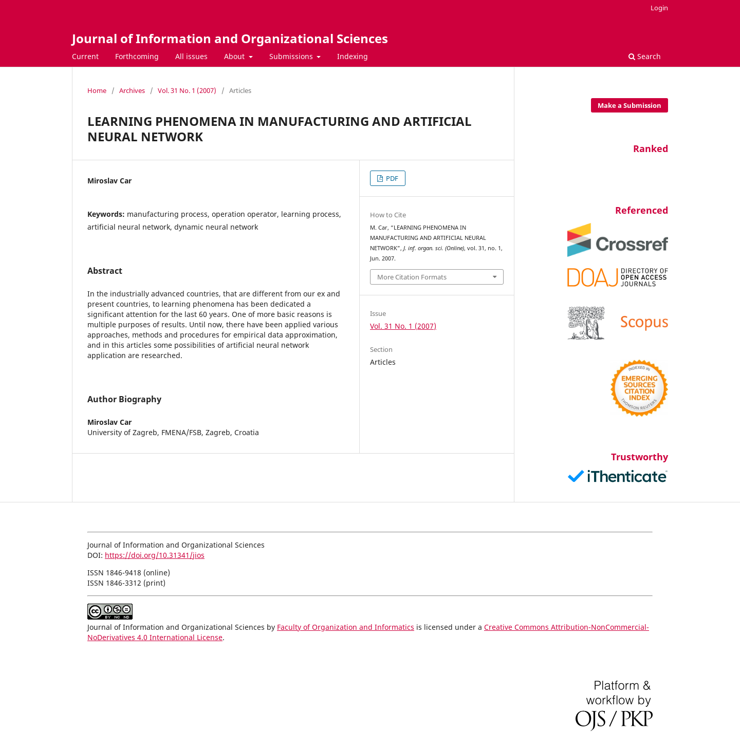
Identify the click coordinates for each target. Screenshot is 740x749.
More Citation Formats (412, 277)
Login (659, 7)
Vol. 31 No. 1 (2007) (187, 90)
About (235, 56)
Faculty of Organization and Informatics (345, 627)
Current (85, 56)
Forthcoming (137, 56)
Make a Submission (629, 105)
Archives (132, 90)
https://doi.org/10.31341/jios (155, 555)
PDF (391, 178)
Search (644, 56)
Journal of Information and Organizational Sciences (230, 38)
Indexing (352, 56)
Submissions (292, 56)
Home (96, 90)
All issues (191, 56)
